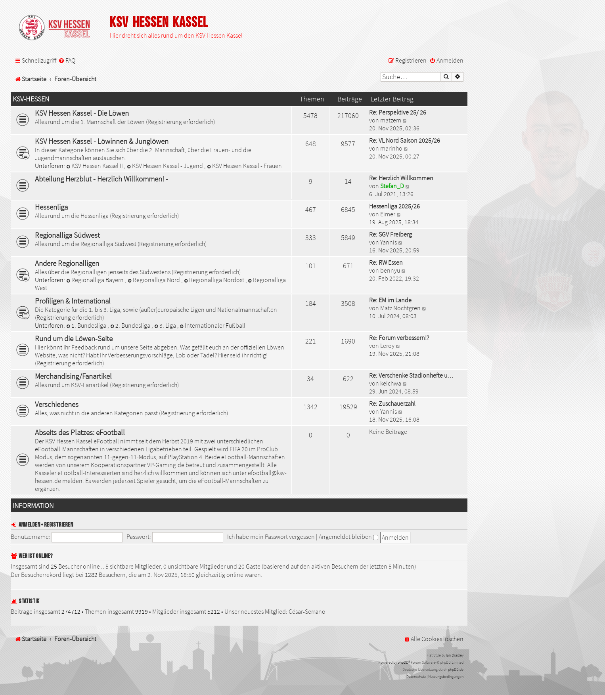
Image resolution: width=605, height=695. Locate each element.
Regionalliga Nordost (214, 280)
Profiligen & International (73, 300)
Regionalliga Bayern (95, 280)
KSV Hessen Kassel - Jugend (165, 166)
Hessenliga (51, 207)
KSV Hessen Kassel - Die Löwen (82, 113)
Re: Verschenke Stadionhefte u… (411, 375)
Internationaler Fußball (213, 325)
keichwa (390, 383)
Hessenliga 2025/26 (394, 206)
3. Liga (165, 325)
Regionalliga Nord (154, 280)
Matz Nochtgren (400, 308)
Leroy (387, 345)
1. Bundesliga (86, 325)
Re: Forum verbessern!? (399, 338)
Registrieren (58, 525)
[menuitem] (66, 60)
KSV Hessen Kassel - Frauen (244, 166)
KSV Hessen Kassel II (95, 166)
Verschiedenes (56, 404)
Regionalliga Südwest (67, 235)
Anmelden (29, 525)
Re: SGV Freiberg (390, 234)
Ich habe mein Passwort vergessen (271, 536)
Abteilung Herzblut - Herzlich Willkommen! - (101, 178)
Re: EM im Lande (390, 300)
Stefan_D (392, 186)
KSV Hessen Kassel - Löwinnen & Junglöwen (101, 141)
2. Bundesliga (130, 325)
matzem (390, 120)
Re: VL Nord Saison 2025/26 (404, 140)
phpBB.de (455, 669)
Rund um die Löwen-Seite (74, 338)
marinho (391, 148)
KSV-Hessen (31, 99)
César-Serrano (307, 611)
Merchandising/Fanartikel (73, 376)
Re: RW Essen (386, 262)
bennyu (390, 270)
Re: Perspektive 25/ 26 (397, 112)
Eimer (387, 214)
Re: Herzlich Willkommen (401, 178)
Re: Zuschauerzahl (392, 403)
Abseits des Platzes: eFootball (80, 432)
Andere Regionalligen (67, 263)
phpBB (403, 662)
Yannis (388, 242)
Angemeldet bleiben (348, 536)
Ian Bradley (454, 655)
